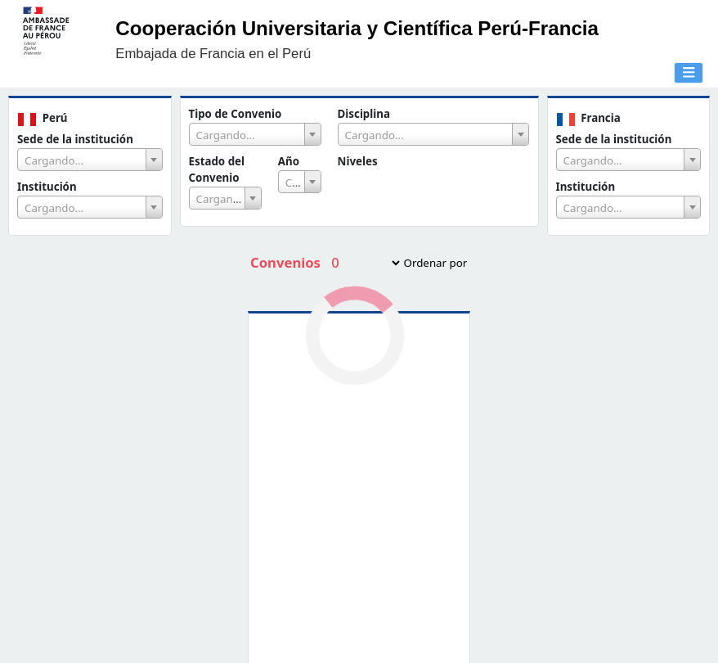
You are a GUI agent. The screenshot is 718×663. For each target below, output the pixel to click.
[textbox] (90, 160)
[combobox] (90, 159)
